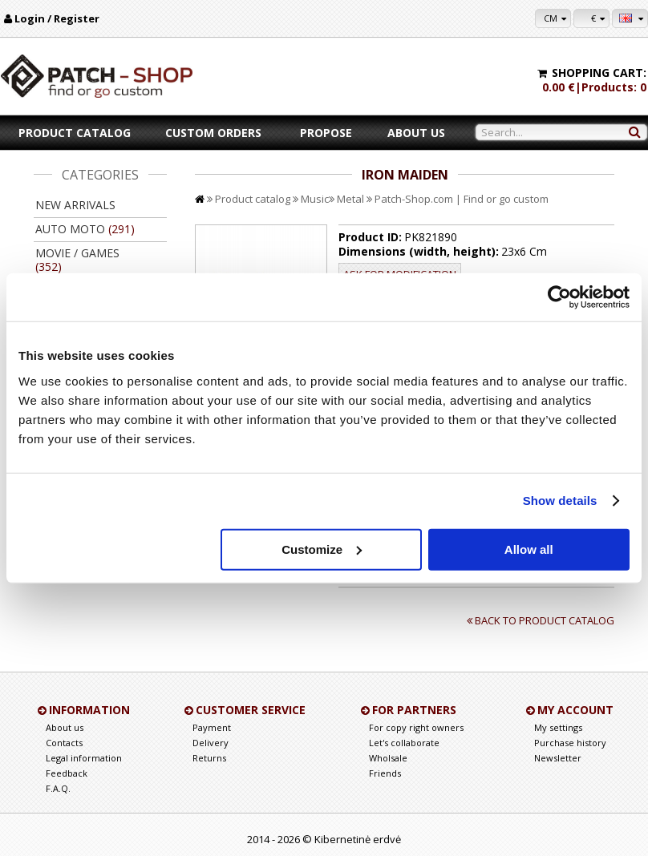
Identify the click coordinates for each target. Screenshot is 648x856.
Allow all (528, 548)
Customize (321, 548)
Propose (326, 132)
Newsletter (557, 758)
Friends (385, 773)
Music (315, 199)
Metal (350, 199)
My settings (558, 727)
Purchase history (570, 743)
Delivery (210, 743)
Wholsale (388, 758)
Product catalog (74, 132)
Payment (211, 727)
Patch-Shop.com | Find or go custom (462, 199)
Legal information (84, 758)
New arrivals (75, 204)
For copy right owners (416, 727)
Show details (560, 500)
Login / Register (56, 18)
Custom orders (213, 132)
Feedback (66, 773)
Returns (209, 758)
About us (416, 132)
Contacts (64, 743)
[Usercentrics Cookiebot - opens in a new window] (559, 297)
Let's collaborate (404, 743)
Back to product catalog (544, 620)
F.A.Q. (58, 788)
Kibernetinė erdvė (357, 839)
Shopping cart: (599, 72)
